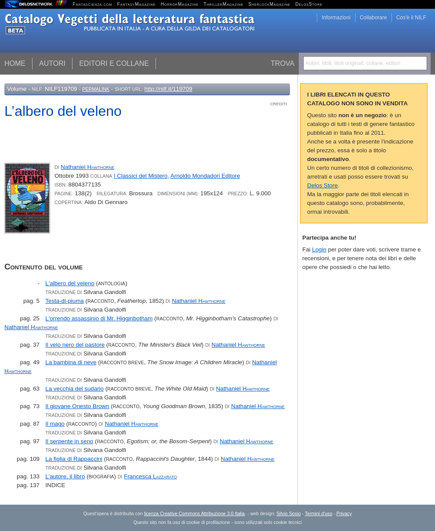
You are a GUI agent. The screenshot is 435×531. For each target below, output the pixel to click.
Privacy (344, 513)
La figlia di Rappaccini (73, 459)
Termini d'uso (318, 513)
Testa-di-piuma (64, 301)
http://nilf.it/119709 (168, 89)
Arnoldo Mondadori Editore (205, 175)
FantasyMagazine (136, 4)
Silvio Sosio (288, 513)
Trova (282, 63)
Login (319, 249)
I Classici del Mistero (140, 175)
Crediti (278, 103)
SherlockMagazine (269, 4)
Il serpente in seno (69, 441)
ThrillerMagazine (223, 4)
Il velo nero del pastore (75, 344)
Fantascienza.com (92, 4)
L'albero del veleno (69, 283)
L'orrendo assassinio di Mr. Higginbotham (98, 318)
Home (14, 63)
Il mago (55, 423)
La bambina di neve (70, 362)
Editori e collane (114, 63)
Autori (52, 63)
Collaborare (373, 17)
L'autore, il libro (65, 476)
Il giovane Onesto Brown (77, 406)
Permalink (95, 89)
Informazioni (336, 17)
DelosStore (309, 4)
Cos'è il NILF (411, 17)
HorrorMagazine (180, 4)
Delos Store (322, 185)
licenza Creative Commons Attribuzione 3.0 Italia (194, 513)
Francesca (150, 476)
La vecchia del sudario (74, 388)
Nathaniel (87, 167)
